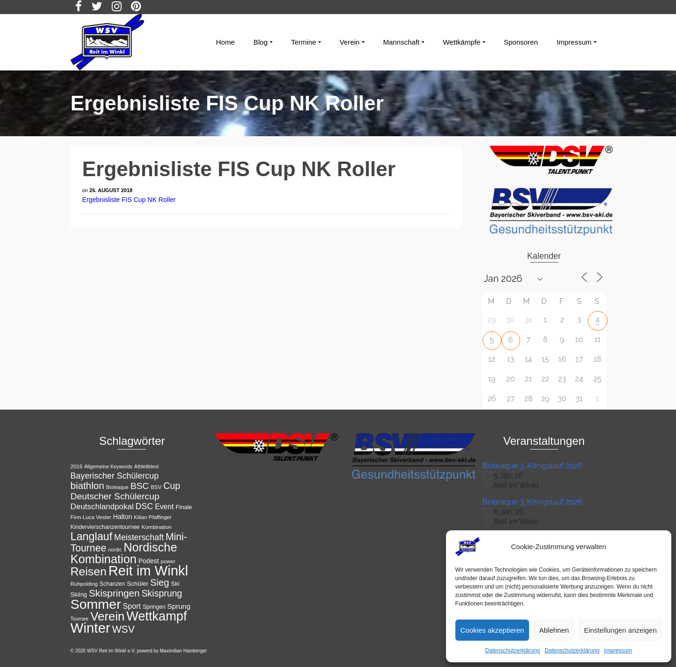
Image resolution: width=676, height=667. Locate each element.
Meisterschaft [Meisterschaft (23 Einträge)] (139, 537)
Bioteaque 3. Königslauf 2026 (533, 465)
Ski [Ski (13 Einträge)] (175, 583)
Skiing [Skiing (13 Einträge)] (78, 594)
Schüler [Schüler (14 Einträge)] (137, 583)
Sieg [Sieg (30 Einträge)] (159, 582)
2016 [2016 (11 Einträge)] (76, 466)
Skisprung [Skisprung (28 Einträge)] (161, 593)
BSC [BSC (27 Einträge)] (140, 486)
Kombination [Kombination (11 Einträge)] (157, 527)
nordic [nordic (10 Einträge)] (115, 549)
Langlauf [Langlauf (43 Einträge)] (91, 536)
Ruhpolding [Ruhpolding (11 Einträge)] (84, 584)
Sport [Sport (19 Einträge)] (132, 606)
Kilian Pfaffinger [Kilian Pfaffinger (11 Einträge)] (152, 517)
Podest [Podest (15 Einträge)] (148, 561)
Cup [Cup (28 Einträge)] (171, 486)
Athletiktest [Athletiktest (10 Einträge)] (146, 466)
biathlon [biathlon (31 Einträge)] (87, 485)
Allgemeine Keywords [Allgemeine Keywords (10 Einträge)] (108, 466)
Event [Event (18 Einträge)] (164, 507)
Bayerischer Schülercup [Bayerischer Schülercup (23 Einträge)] (114, 476)
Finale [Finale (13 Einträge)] (184, 507)
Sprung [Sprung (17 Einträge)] (178, 606)
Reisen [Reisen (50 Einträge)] (88, 571)
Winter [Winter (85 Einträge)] (90, 628)
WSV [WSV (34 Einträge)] (123, 629)
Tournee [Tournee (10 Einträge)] (79, 618)
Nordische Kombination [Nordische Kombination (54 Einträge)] (123, 553)
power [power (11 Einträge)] (168, 561)
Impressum (618, 650)
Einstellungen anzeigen (620, 630)
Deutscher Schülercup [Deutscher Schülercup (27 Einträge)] (114, 496)
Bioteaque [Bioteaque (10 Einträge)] (117, 487)
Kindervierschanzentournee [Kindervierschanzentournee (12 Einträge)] (105, 527)
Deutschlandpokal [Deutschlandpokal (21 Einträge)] (102, 506)
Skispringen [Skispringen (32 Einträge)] (114, 593)
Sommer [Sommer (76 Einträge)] (95, 604)
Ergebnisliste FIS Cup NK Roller (129, 199)
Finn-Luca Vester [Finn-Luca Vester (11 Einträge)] (90, 517)
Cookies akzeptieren (492, 630)
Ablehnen (553, 630)
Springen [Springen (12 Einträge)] (154, 607)
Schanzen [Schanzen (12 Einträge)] (112, 584)
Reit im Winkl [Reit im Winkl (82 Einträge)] (148, 570)
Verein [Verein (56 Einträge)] (107, 616)
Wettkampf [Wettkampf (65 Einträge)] (156, 616)
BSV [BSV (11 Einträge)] (156, 487)
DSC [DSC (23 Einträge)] (145, 506)
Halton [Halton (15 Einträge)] (122, 516)
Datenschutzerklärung (512, 650)
